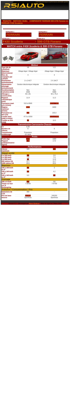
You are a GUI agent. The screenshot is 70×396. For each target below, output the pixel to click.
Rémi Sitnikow (34, 203)
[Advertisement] (25, 34)
